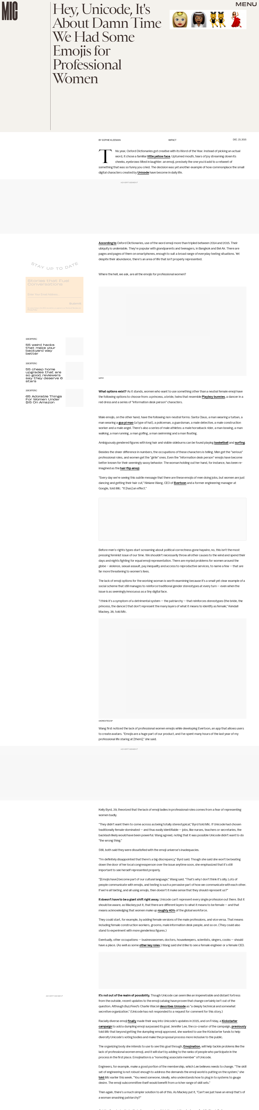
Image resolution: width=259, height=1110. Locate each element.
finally (132, 1021)
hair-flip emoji (129, 468)
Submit (75, 305)
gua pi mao (126, 422)
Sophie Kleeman (111, 140)
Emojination (191, 1046)
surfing (240, 442)
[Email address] (54, 296)
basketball (221, 442)
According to (107, 243)
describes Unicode (173, 1006)
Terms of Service (72, 310)
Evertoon (180, 483)
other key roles (149, 945)
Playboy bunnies (213, 396)
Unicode (143, 172)
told (102, 1077)
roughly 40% (166, 910)
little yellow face (158, 156)
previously (239, 1026)
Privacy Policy (32, 312)
